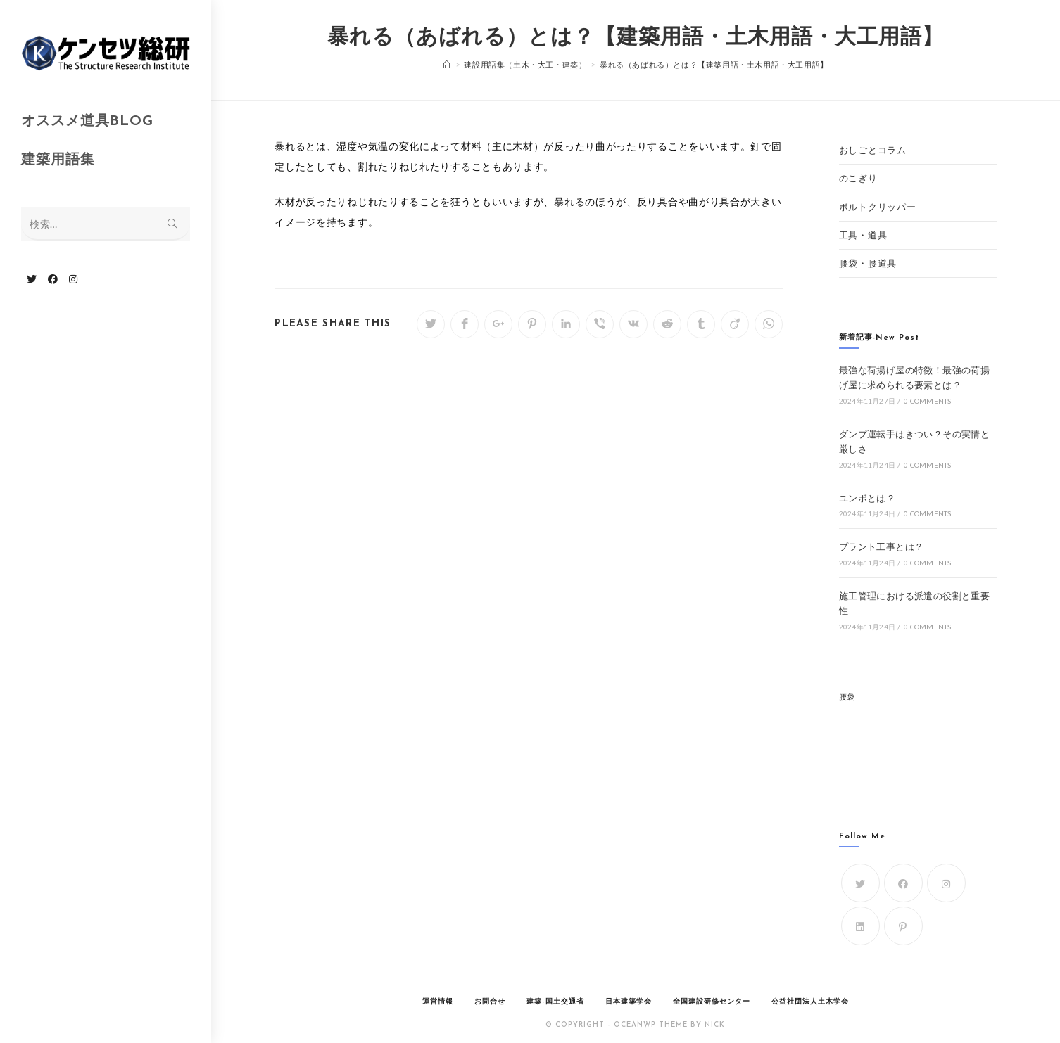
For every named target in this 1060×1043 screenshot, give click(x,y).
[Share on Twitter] (431, 324)
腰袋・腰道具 (868, 263)
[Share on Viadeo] (735, 324)
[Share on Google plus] (498, 324)
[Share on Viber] (600, 324)
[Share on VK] (633, 324)
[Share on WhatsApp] (769, 324)
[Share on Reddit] (667, 324)
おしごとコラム (873, 149)
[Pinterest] (903, 926)
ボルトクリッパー (877, 206)
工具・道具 (863, 235)
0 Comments (927, 401)
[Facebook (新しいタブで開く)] (52, 279)
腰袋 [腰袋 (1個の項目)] (847, 696)
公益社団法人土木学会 (810, 1002)
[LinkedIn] (860, 926)
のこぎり (858, 178)
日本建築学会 (628, 1002)
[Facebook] (903, 883)
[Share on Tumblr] (701, 324)
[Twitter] (860, 883)
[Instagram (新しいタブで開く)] (73, 279)
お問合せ (489, 1002)
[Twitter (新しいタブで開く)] (31, 279)
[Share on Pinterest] (532, 324)
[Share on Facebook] (464, 324)
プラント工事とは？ (881, 546)
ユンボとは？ (867, 498)
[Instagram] (946, 883)
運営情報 (437, 1002)
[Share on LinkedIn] (566, 324)
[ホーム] (447, 64)
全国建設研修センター (711, 1002)
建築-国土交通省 (555, 1002)
